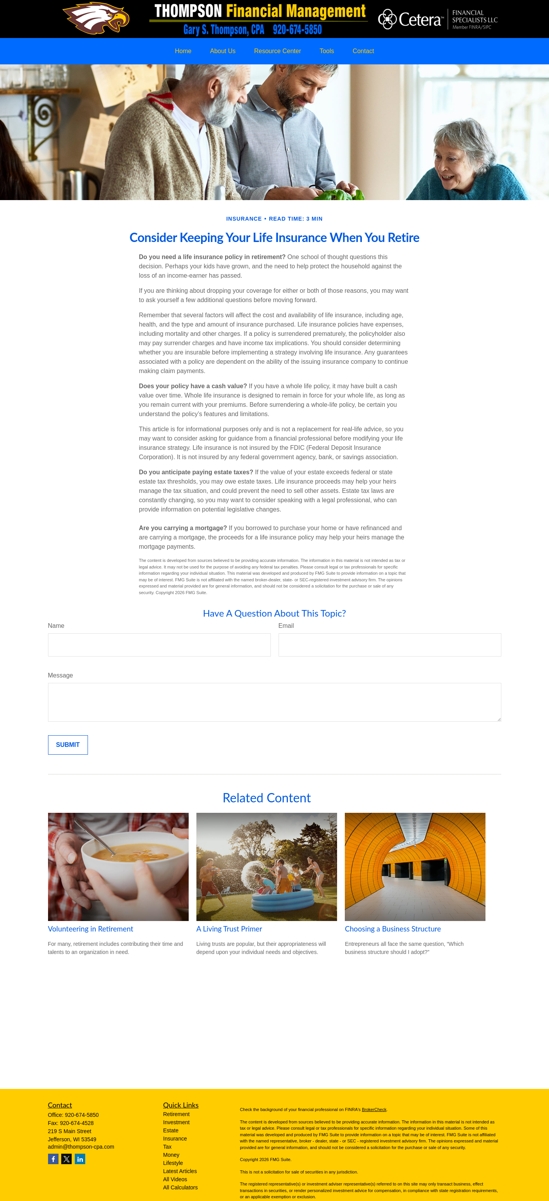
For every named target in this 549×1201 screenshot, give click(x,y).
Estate (171, 1130)
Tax (167, 1147)
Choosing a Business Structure (393, 929)
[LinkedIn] (80, 1159)
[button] (183, 51)
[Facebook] (53, 1159)
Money (171, 1155)
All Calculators (180, 1187)
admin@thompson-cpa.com (81, 1147)
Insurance (175, 1138)
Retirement (176, 1114)
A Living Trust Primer (229, 929)
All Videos (175, 1179)
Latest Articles (180, 1171)
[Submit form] (68, 745)
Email (286, 625)
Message (60, 675)
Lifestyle (173, 1163)
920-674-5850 (82, 1115)
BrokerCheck (374, 1109)
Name (56, 625)
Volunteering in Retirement (90, 929)
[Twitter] (66, 1159)
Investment (176, 1122)
